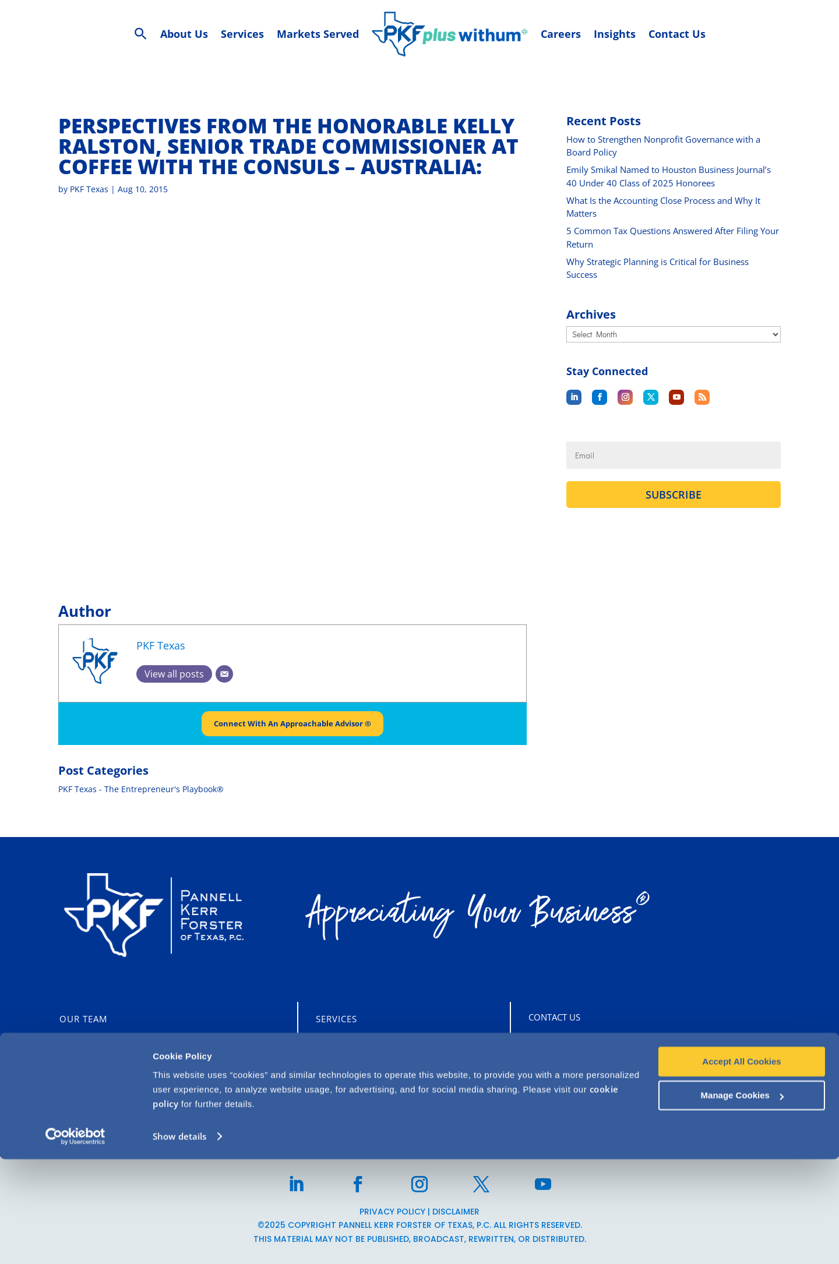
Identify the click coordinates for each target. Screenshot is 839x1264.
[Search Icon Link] (140, 34)
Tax (324, 1070)
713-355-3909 (585, 1094)
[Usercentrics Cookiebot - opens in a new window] (75, 1241)
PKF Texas (89, 189)
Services (336, 1019)
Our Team (83, 1019)
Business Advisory (362, 1092)
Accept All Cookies (741, 1166)
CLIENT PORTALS (105, 1095)
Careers (78, 1070)
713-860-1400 (585, 1070)
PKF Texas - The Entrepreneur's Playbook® (141, 789)
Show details (179, 1241)
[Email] (224, 674)
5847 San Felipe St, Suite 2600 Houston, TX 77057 (655, 1045)
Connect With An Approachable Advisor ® (292, 723)
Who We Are (89, 1044)
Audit (330, 1044)
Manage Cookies (742, 1200)
